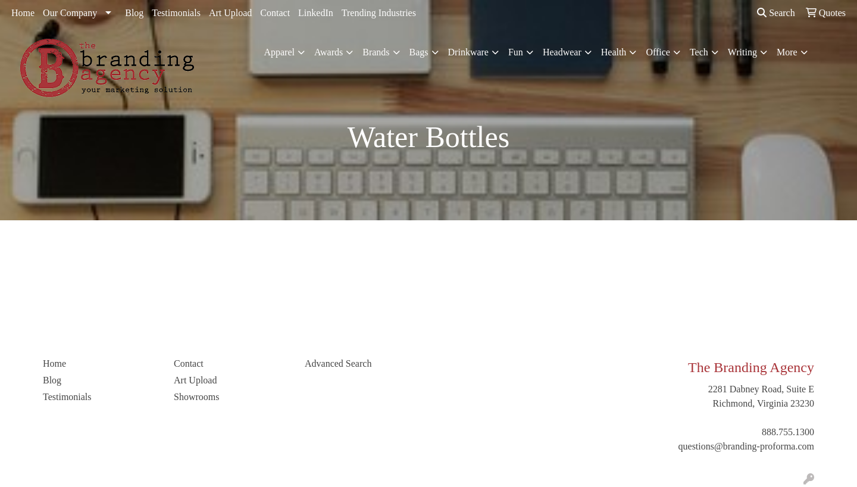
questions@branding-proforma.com (746, 446)
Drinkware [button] (468, 52)
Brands (375, 52)
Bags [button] (418, 52)
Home (23, 13)
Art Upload (230, 13)
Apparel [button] (279, 52)
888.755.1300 (788, 432)
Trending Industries (379, 13)
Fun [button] (515, 52)
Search (776, 13)
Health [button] (614, 52)
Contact (275, 13)
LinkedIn (315, 13)
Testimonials (176, 13)
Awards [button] (328, 52)
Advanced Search (338, 363)
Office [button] (658, 52)
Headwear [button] (562, 52)
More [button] (787, 52)
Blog (134, 13)
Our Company (70, 13)
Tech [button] (699, 52)
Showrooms (196, 397)
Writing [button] (742, 52)
